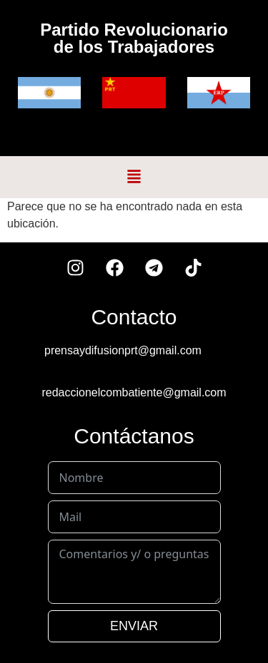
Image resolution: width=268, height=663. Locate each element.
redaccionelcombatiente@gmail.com (133, 392)
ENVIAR (134, 626)
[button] (134, 177)
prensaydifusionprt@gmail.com (123, 350)
